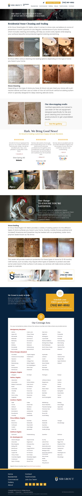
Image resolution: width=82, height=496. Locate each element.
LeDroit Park (45, 442)
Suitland (60, 354)
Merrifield (44, 393)
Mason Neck (45, 388)
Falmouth (14, 434)
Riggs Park (60, 442)
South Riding (45, 415)
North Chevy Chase (47, 347)
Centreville (14, 388)
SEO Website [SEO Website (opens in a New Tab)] (64, 492)
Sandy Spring (61, 340)
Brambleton (15, 411)
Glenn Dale (29, 367)
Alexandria (14, 380)
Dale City (14, 429)
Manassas (29, 429)
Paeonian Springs (46, 407)
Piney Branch (45, 463)
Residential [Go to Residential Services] (34, 6)
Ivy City (44, 439)
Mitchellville (45, 361)
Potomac (60, 336)
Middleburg (45, 402)
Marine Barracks (46, 446)
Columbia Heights (16, 457)
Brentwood (14, 369)
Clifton (13, 393)
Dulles (28, 402)
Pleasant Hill (61, 439)
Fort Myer (29, 375)
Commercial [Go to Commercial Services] (43, 6)
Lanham (44, 356)
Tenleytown (60, 448)
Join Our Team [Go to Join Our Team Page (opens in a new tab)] (31, 479)
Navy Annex (45, 456)
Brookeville (14, 347)
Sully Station (61, 393)
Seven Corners (61, 388)
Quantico (44, 425)
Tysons (59, 395)
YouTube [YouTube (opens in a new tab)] (37, 484)
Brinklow (14, 345)
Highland (44, 334)
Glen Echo (44, 332)
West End (60, 455)
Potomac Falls (46, 409)
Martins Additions (46, 340)
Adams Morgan (16, 439)
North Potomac (46, 349)
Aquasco (14, 359)
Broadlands (15, 413)
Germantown (30, 349)
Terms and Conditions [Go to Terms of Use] (28, 492)
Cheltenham (30, 356)
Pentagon (44, 375)
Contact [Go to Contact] (71, 6)
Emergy (29, 446)
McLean (44, 391)
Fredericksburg (31, 434)
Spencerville (61, 345)
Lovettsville (29, 415)
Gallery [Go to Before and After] (51, 6)
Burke (13, 386)
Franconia (29, 391)
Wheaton (60, 349)
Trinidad (60, 450)
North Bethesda (46, 345)
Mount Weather (46, 404)
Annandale (14, 382)
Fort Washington (31, 365)
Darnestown (30, 340)
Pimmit (59, 384)
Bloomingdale (15, 444)
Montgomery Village (47, 343)
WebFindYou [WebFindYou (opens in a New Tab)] (71, 492)
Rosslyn (59, 375)
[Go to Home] (18, 5)
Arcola (13, 404)
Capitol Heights (31, 354)
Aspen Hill (14, 334)
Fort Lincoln (30, 450)
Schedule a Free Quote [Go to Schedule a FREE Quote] (66, 278)
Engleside (14, 397)
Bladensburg (15, 363)
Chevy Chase (30, 334)
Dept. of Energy (16, 461)
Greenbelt (29, 369)
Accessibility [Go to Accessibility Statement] (11, 492)
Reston (59, 386)
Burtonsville (14, 349)
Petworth (44, 460)
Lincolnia (44, 384)
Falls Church (30, 384)
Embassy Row (30, 444)
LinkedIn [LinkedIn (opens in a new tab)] (41, 484)
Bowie (13, 365)
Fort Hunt (29, 388)
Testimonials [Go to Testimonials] (63, 6)
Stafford (60, 434)
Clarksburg (30, 336)
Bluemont (14, 409)
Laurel (43, 359)
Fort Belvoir (30, 386)
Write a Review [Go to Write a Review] (43, 2)
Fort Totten (30, 455)
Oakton (59, 382)
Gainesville (29, 423)
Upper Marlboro (62, 361)
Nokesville (44, 423)
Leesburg (29, 413)
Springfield (60, 391)
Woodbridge (61, 423)
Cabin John (30, 332)
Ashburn (14, 407)
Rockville (60, 338)
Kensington (45, 336)
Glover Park (30, 461)
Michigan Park (46, 450)
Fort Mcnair (30, 452)
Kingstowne (45, 382)
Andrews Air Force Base (18, 356)
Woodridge (60, 457)
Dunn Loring (15, 395)
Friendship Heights (31, 457)
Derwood (29, 343)
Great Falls (29, 393)
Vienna (59, 397)
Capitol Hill (14, 452)
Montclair (44, 420)
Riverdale (44, 367)
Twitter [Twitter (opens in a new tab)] (33, 484)
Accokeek (14, 354)
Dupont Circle (30, 439)
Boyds (13, 343)
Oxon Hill (44, 365)
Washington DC (62, 452)
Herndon (29, 397)
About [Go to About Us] (56, 6)
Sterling (59, 402)
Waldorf (60, 363)
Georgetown (30, 459)
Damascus (29, 338)
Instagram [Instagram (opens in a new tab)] (26, 484)
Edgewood (30, 442)
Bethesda (14, 340)
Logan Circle (45, 444)
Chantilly (14, 391)
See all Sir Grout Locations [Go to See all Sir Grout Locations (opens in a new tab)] (34, 466)
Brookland (14, 450)
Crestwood (14, 459)
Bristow (13, 420)
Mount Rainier (45, 363)
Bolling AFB (14, 446)
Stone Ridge (61, 404)
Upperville (60, 407)
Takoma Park (61, 347)
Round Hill (44, 413)
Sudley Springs (46, 429)
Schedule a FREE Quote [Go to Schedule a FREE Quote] (53, 2)
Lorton (44, 386)
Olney (59, 332)
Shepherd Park (61, 444)
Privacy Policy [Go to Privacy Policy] (18, 492)
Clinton (28, 359)
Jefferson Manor (46, 380)
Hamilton (29, 407)
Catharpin (14, 425)
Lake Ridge (29, 427)
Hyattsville (44, 354)
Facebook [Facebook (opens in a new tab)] (30, 484)
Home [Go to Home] (10, 474)
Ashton (13, 332)
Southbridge (45, 427)
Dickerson (29, 345)
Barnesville (14, 336)
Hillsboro (29, 409)
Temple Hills (61, 359)
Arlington (14, 375)
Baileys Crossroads (17, 384)
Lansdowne (30, 411)
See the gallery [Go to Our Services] (55, 124)
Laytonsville (45, 338)
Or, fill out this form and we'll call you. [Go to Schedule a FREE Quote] (60, 308)
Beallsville (14, 338)
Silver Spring (61, 343)
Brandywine (15, 367)
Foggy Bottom (30, 448)
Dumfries (29, 420)
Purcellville (45, 411)
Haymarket (30, 425)
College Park (30, 361)
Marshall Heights (46, 448)
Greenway (29, 395)
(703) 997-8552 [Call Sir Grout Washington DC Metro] (68, 3)
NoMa (43, 458)
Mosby (44, 395)
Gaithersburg (30, 347)
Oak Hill (59, 380)
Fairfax (28, 380)
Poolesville (60, 334)
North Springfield (46, 397)
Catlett (13, 427)
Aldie (13, 402)
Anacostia (14, 442)
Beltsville (14, 361)
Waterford (60, 409)
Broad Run (14, 423)
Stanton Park (61, 446)
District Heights (30, 363)
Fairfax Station (30, 382)
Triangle (60, 420)
